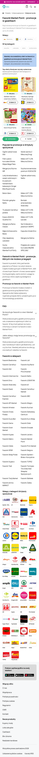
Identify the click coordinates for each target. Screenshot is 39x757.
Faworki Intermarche (10, 376)
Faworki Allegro (26, 403)
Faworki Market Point (26, 440)
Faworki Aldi (6, 369)
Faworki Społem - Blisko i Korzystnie (27, 456)
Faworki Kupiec (8, 434)
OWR (4, 710)
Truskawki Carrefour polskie (10, 211)
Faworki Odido (7, 446)
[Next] (37, 2)
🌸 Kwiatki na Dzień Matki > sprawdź (19, 2)
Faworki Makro (7, 439)
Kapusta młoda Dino (28, 231)
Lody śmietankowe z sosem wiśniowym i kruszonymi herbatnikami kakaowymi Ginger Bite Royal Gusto (10, 182)
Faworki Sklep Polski (10, 455)
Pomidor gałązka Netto (8, 201)
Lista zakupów (7, 727)
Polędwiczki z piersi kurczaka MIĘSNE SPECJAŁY (28, 248)
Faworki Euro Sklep (28, 419)
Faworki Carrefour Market (27, 390)
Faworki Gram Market (7, 428)
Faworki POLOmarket (26, 370)
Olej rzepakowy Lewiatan (8, 239)
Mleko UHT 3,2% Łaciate (27, 218)
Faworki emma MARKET (7, 484)
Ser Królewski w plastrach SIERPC (27, 225)
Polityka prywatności (10, 697)
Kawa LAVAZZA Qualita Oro (8, 218)
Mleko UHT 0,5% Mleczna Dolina (27, 211)
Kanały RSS (29, 753)
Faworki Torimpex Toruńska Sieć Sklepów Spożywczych (27, 470)
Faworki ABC (25, 396)
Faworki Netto (26, 376)
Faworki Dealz (7, 389)
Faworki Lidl (25, 360)
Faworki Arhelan (8, 407)
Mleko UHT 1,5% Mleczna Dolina (27, 194)
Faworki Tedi (7, 466)
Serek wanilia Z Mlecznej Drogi (26, 153)
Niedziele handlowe (9, 740)
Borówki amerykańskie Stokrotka (26, 203)
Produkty (8, 13)
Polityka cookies (8, 701)
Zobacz (12, 102)
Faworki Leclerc (27, 434)
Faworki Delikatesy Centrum (28, 413)
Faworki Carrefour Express (9, 397)
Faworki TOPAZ (26, 462)
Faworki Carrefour (9, 364)
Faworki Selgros (27, 450)
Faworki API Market (9, 403)
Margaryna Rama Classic (8, 225)
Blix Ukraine (6, 736)
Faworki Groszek (27, 427)
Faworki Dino (7, 380)
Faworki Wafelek (27, 478)
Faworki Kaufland (27, 364)
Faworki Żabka (26, 483)
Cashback (6, 732)
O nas (4, 688)
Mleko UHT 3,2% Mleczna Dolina (27, 160)
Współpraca (7, 692)
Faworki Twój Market (10, 478)
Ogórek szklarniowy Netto (28, 176)
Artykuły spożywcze (18, 13)
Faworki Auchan (27, 407)
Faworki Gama (7, 423)
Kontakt (5, 714)
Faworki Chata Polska (7, 413)
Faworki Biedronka (9, 360)
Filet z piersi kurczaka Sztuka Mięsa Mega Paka (8, 161)
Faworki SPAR (7, 450)
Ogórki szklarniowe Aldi (9, 153)
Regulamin (6, 705)
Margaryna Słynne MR (9, 169)
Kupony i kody (7, 723)
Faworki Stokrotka (9, 385)
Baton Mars (6, 193)
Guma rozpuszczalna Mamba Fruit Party (9, 248)
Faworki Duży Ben (9, 419)
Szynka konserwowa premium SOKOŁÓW (28, 169)
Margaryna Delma (27, 238)
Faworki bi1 (25, 385)
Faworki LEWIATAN (28, 380)
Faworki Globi (26, 423)
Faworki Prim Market (28, 446)
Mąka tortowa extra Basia (9, 232)
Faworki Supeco (8, 462)
